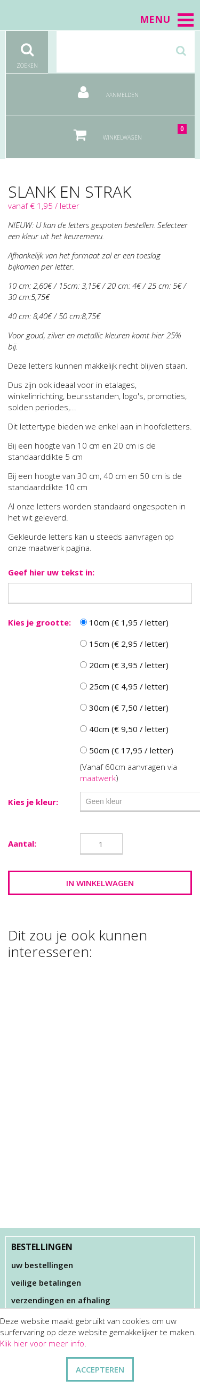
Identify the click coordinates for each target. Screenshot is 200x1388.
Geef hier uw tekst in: (51, 572)
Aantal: (22, 843)
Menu (167, 19)
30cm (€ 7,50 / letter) (124, 707)
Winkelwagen (123, 130)
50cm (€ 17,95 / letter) (126, 750)
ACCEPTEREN (100, 1369)
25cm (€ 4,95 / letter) (124, 686)
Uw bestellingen (42, 1265)
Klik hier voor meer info (42, 1343)
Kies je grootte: (39, 622)
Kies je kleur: (33, 802)
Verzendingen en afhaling (60, 1300)
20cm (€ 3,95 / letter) (124, 665)
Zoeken (27, 50)
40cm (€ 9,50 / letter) (124, 729)
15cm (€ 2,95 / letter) (124, 643)
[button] (185, 20)
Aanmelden (100, 88)
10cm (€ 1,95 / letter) (124, 622)
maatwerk (98, 778)
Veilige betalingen (46, 1282)
